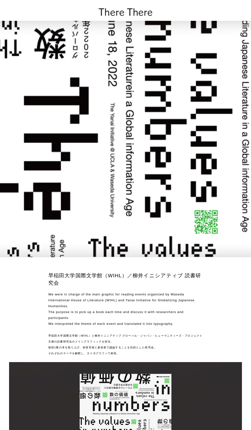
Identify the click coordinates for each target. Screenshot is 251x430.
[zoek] (241, 10)
